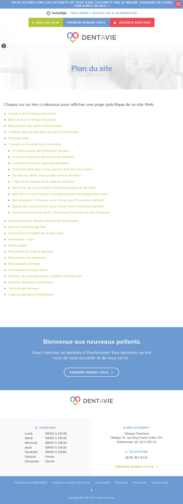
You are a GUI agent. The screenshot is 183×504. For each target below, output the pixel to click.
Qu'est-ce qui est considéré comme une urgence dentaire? (54, 187)
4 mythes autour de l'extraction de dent (41, 151)
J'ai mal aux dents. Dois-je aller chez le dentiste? (47, 175)
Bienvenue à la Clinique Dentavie (32, 120)
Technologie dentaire (23, 288)
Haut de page (160, 482)
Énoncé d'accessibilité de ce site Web (35, 233)
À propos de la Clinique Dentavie (32, 113)
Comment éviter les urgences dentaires (40, 163)
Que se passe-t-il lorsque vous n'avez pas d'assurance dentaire (58, 200)
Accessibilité (103, 482)
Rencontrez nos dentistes (27, 257)
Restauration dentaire (24, 263)
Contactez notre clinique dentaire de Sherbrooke (44, 220)
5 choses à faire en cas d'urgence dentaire (43, 157)
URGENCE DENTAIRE (132, 22)
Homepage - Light (21, 239)
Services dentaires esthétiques (30, 282)
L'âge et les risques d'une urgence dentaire (43, 181)
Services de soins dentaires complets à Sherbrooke (45, 276)
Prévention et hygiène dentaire (31, 251)
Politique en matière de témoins (71, 482)
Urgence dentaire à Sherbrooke (31, 294)
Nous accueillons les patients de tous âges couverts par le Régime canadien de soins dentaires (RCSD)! (92, 4)
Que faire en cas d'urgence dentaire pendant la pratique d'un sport (60, 194)
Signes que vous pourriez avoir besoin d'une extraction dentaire (58, 206)
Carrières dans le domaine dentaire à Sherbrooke (43, 132)
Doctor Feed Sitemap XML (27, 227)
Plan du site (140, 482)
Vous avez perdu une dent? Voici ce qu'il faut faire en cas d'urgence (61, 212)
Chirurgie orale (18, 138)
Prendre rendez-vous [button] (87, 22)
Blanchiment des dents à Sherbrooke (35, 126)
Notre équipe (17, 245)
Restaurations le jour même (28, 270)
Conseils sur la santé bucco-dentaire (34, 144)
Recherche (121, 482)
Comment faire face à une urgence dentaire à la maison (52, 169)
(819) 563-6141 (47, 22)
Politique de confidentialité (31, 482)
